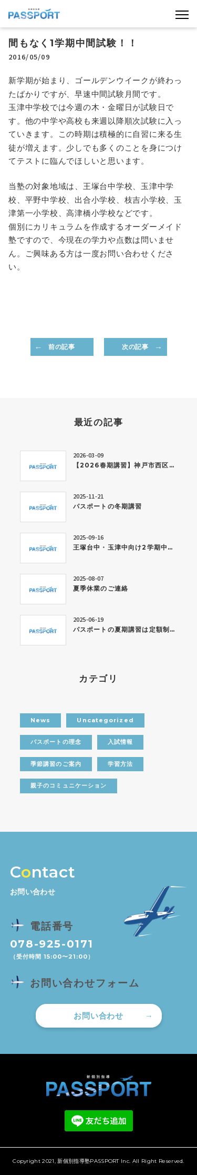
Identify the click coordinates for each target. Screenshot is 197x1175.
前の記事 (61, 347)
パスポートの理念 (55, 741)
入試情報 (120, 741)
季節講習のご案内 (55, 764)
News (40, 720)
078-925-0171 (52, 944)
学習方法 (120, 764)
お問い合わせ (98, 1016)
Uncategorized (105, 720)
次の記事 (135, 347)
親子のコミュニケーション (68, 785)
